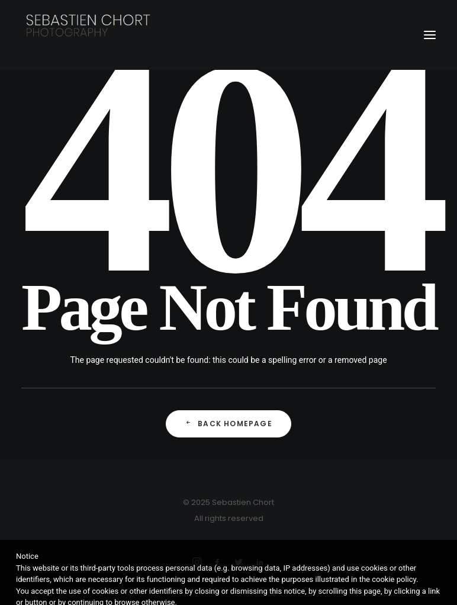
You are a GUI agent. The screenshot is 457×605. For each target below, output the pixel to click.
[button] (430, 35)
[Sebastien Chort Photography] (228, 35)
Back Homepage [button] (228, 424)
